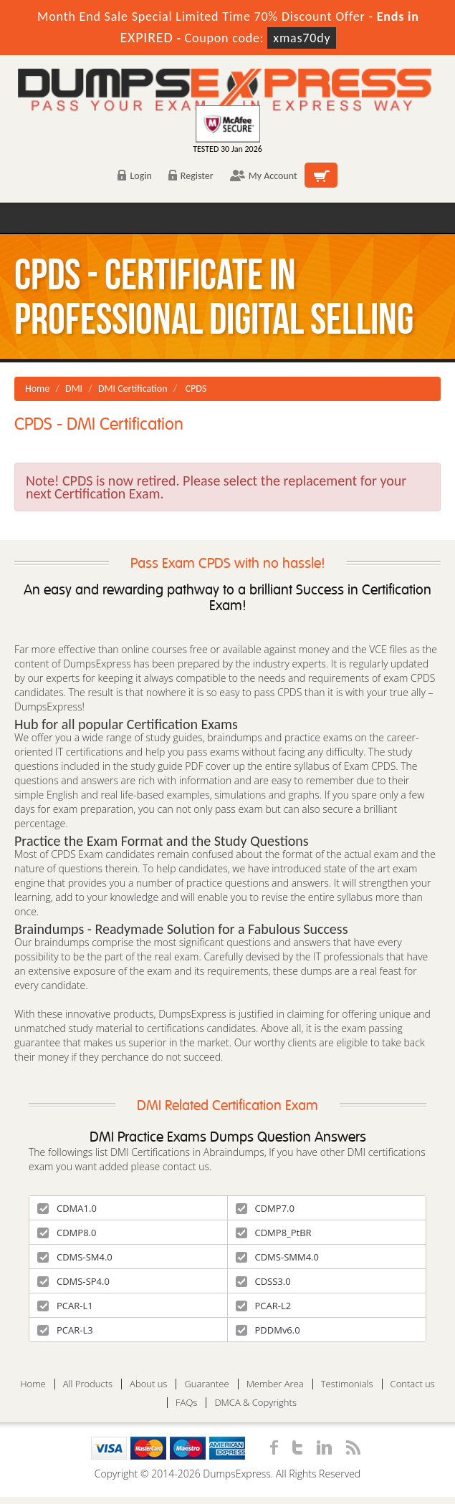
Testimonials (347, 1384)
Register (191, 176)
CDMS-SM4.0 (74, 1256)
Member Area (275, 1384)
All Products (87, 1384)
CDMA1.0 (67, 1208)
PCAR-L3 (65, 1330)
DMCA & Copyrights (255, 1402)
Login (134, 176)
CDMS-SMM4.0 (277, 1256)
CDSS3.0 (263, 1281)
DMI (73, 388)
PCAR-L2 (264, 1305)
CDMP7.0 (265, 1208)
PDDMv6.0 (268, 1330)
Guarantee (206, 1384)
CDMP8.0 (66, 1232)
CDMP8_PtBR (274, 1232)
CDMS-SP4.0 (73, 1281)
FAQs (186, 1402)
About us (148, 1384)
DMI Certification (133, 388)
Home (37, 388)
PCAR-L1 (65, 1305)
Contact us (413, 1384)
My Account (263, 176)
